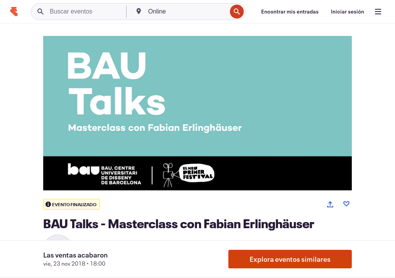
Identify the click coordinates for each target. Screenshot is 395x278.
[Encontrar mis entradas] (290, 11)
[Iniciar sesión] (347, 11)
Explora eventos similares (290, 259)
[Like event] (346, 203)
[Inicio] (14, 11)
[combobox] (186, 11)
